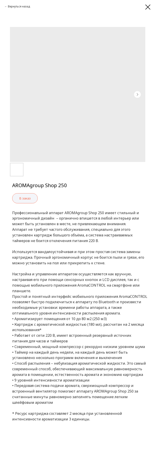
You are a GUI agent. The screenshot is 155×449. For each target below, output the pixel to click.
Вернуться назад (19, 6)
